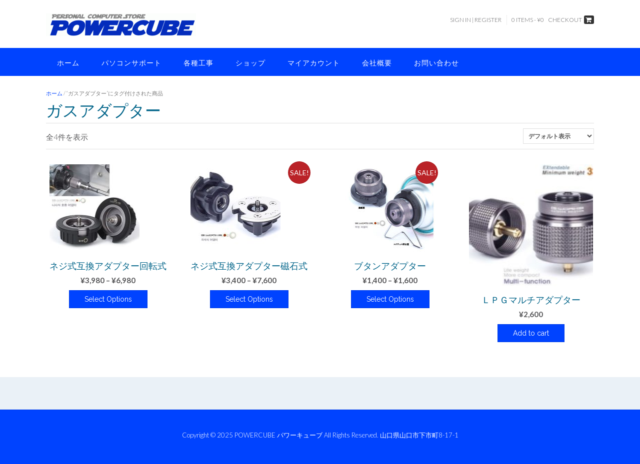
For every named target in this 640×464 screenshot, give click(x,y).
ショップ (251, 62)
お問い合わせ (436, 62)
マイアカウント (314, 62)
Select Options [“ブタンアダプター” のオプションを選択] (390, 299)
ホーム (68, 62)
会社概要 (377, 62)
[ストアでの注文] (558, 136)
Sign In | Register (476, 19)
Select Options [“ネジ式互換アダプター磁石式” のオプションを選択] (249, 299)
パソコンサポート (132, 62)
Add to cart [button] (531, 333)
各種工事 (199, 62)
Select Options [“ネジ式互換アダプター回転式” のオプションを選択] (108, 299)
